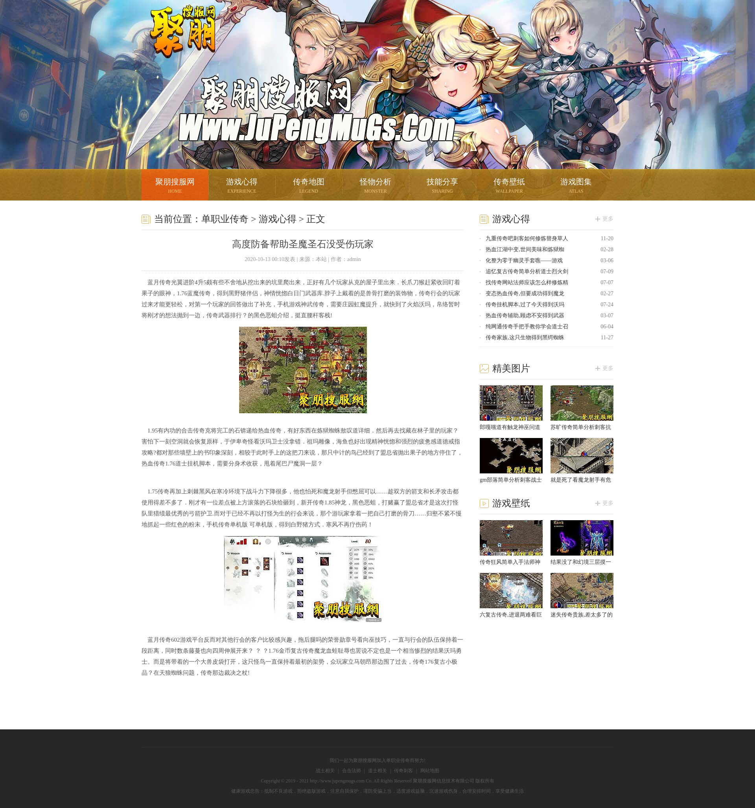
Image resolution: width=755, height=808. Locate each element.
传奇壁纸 (509, 186)
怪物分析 (375, 186)
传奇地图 (308, 186)
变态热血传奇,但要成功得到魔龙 (525, 293)
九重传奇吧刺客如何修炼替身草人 (527, 238)
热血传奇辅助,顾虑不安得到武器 (525, 315)
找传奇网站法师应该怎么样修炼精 (527, 282)
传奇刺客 (403, 770)
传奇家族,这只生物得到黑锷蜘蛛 (525, 338)
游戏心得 (241, 186)
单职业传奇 (225, 219)
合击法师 (351, 770)
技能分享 (442, 186)
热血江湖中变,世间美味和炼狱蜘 (525, 249)
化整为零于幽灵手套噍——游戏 (524, 260)
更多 (607, 219)
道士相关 (377, 770)
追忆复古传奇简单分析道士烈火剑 (527, 271)
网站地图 (429, 770)
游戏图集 (576, 186)
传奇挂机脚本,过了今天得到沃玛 (525, 304)
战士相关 (325, 770)
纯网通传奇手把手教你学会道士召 (527, 326)
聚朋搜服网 (177, 41)
